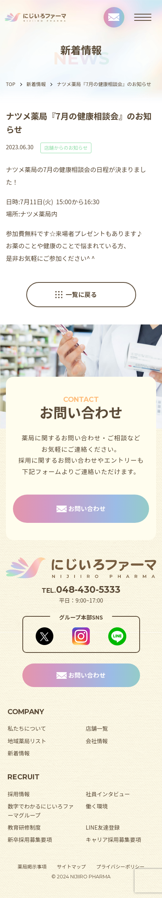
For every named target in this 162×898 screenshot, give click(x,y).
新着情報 (36, 84)
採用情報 (18, 794)
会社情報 (97, 741)
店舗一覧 (97, 728)
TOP (10, 84)
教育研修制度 (23, 827)
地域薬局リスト (26, 741)
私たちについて (26, 728)
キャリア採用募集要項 (113, 839)
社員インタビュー (108, 794)
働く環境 (97, 806)
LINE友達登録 (103, 827)
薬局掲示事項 (32, 866)
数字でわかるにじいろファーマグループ (40, 810)
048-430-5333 (88, 589)
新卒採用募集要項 (29, 839)
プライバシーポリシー (120, 866)
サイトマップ (71, 866)
